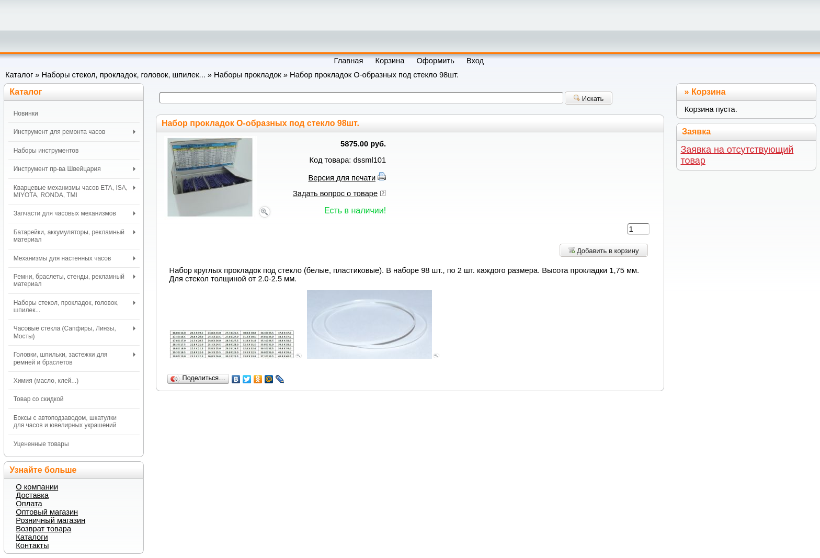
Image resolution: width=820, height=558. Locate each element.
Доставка (32, 495)
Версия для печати (341, 178)
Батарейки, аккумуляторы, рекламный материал (74, 236)
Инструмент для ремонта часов (74, 131)
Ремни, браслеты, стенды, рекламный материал (74, 280)
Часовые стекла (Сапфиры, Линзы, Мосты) (74, 332)
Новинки (26, 113)
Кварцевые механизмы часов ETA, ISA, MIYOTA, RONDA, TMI (74, 191)
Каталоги (32, 537)
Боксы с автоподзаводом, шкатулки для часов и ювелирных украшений (65, 421)
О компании (37, 487)
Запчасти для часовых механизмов (74, 213)
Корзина (708, 91)
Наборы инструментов (46, 150)
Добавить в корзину (603, 251)
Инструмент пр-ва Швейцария (74, 169)
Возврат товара (43, 529)
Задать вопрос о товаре (335, 193)
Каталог (19, 75)
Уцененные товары (41, 444)
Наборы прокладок (247, 75)
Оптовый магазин (47, 512)
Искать (588, 99)
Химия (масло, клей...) (46, 380)
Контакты (32, 545)
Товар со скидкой (39, 399)
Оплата (29, 503)
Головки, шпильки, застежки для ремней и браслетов (74, 358)
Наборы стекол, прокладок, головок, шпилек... (124, 75)
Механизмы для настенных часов (74, 258)
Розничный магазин (50, 520)
